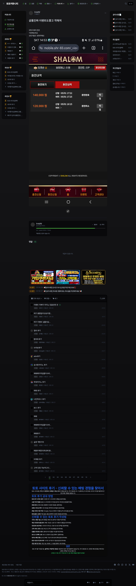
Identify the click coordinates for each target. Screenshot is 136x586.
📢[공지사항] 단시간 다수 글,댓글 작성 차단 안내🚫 (120, 27)
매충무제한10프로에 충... (43, 451)
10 (86, 477)
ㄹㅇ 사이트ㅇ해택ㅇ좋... (12, 44)
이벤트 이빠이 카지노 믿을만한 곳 (46, 305)
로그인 (130, 3)
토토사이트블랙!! (12, 72)
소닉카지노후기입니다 (119, 44)
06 (70, 477)
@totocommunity (93, 572)
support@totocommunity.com (71, 572)
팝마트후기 (38, 339)
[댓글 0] (94, 582)
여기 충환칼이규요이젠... (43, 313)
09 (82, 477)
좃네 (114, 80)
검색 (102, 298)
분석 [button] (71, 4)
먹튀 (39, 4)
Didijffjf (39, 224)
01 (49, 477)
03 (58, 477)
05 (66, 477)
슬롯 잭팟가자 (39, 442)
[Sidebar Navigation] (4, 3)
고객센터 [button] (96, 4)
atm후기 (37, 356)
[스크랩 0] (107, 582)
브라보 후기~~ (12, 83)
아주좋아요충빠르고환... (14, 87)
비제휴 (36, 325)
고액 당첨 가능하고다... (42, 468)
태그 (55, 298)
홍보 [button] (48, 4)
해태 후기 (37, 391)
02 (54, 477)
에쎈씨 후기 (11, 58)
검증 (31, 4)
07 (74, 477)
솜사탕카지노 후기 (40, 365)
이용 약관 (19, 565)
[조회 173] (101, 582)
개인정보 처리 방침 (8, 565)
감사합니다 (116, 87)
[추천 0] (88, 582)
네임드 (36, 308)
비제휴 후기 (38, 459)
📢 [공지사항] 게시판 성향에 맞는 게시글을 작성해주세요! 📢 (119, 19)
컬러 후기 (37, 330)
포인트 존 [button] (83, 4)
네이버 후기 (11, 79)
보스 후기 (37, 408)
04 (62, 477)
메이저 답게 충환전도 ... (14, 115)
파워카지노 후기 (40, 382)
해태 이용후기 (11, 54)
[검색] (126, 4)
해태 (35, 416)
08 (78, 477)
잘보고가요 (116, 84)
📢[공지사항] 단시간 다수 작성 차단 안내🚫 (120, 23)
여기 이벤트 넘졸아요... (42, 322)
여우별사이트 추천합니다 (15, 76)
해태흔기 (10, 51)
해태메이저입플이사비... (43, 373)
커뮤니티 (8, 15)
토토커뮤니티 (12, 3)
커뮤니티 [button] (60, 4)
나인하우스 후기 (40, 399)
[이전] (45, 477)
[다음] (90, 477)
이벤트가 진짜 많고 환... (12, 47)
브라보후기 (38, 348)
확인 (114, 73)
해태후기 (37, 433)
